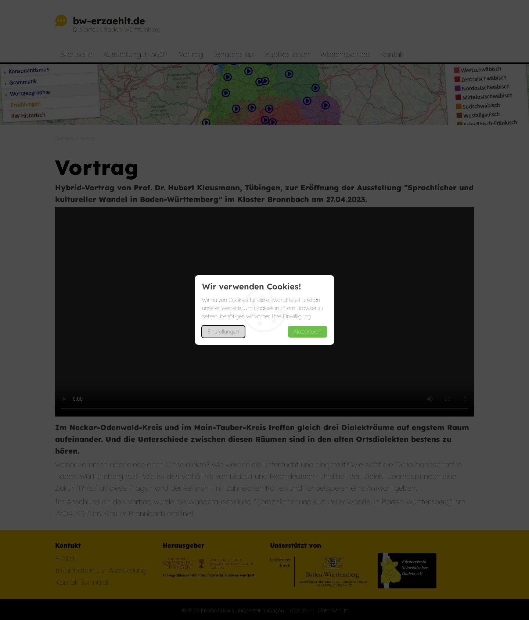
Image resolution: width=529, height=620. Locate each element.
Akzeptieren (307, 331)
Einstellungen (223, 331)
